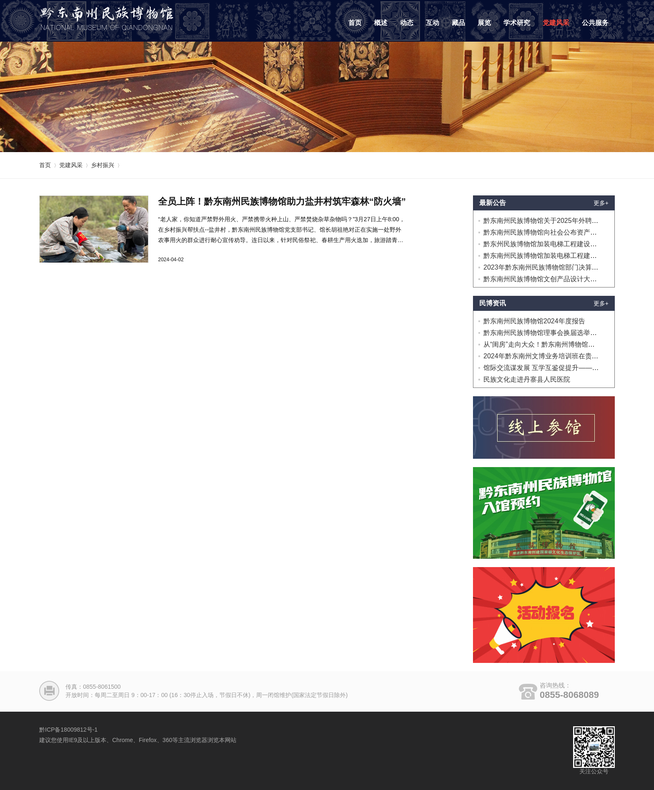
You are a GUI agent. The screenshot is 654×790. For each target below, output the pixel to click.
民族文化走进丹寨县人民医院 (526, 379)
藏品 (458, 22)
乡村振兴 (102, 165)
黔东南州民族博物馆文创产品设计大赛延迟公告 (553, 278)
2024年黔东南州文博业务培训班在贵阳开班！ (551, 356)
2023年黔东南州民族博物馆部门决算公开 (544, 267)
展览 (484, 22)
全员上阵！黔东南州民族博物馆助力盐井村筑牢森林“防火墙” (282, 201)
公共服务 (595, 22)
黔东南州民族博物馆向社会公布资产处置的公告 (553, 232)
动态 (406, 22)
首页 (355, 22)
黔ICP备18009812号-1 (68, 729)
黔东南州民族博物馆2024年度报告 (534, 321)
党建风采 (556, 22)
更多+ (601, 203)
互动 (432, 22)
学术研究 (516, 22)
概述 (380, 22)
